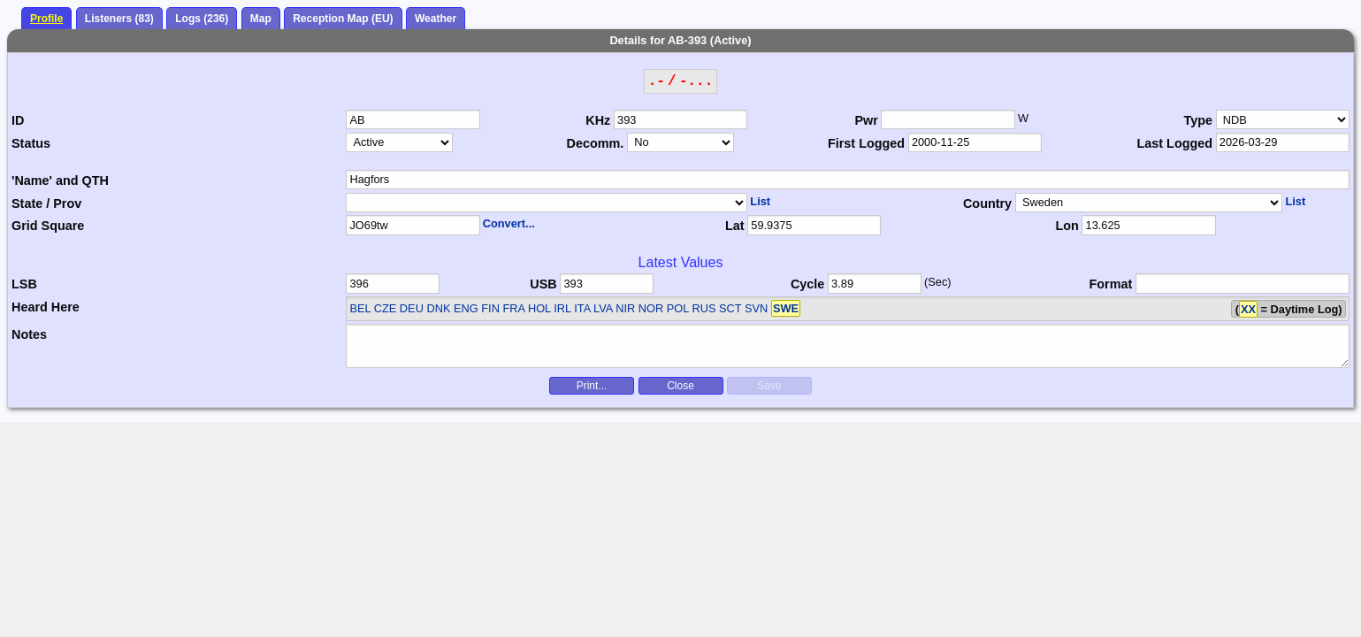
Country (987, 203)
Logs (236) (201, 18)
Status (30, 143)
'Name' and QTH (60, 180)
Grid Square (47, 226)
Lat (735, 226)
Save (769, 386)
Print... (592, 386)
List (760, 201)
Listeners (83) (119, 18)
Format (1111, 284)
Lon (1066, 226)
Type (1198, 120)
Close (680, 386)
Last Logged (1175, 143)
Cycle (807, 284)
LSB (24, 284)
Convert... (509, 223)
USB (543, 284)
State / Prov (46, 203)
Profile (46, 18)
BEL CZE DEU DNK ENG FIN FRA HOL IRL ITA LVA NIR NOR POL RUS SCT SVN (574, 308)
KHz (597, 120)
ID (17, 120)
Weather (435, 18)
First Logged (866, 143)
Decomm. (595, 143)
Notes (29, 334)
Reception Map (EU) (343, 18)
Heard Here (45, 307)
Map (260, 18)
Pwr (865, 120)
